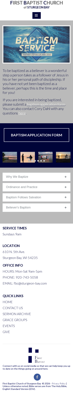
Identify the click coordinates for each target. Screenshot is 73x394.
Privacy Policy (58, 383)
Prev (6, 157)
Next (67, 157)
